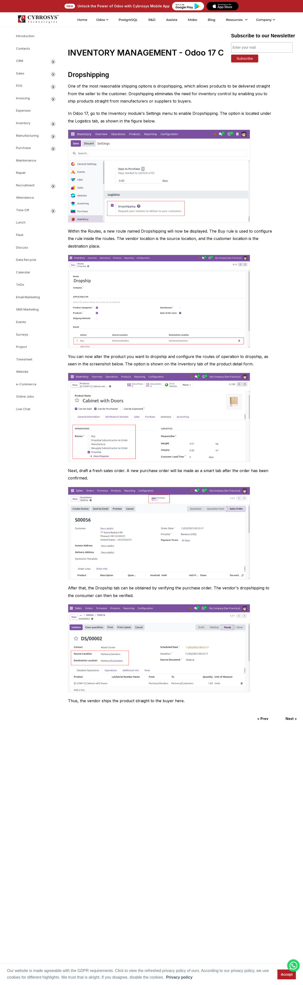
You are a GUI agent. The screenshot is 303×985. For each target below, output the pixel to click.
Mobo (192, 20)
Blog (211, 20)
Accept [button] (287, 974)
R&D (151, 20)
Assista (171, 20)
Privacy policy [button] (179, 977)
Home (82, 20)
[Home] (38, 20)
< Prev (262, 718)
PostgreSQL (128, 20)
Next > (291, 718)
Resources (234, 20)
